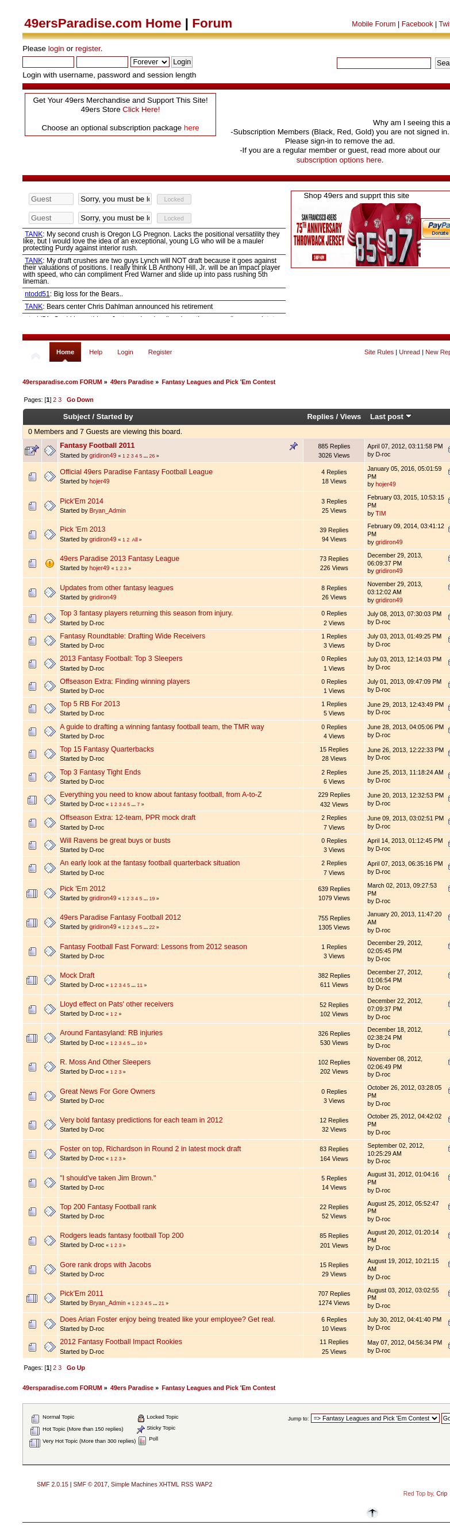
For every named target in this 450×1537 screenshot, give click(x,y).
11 (140, 985)
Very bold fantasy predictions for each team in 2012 (141, 1120)
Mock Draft (77, 975)
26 (152, 456)
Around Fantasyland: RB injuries (111, 1033)
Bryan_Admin (107, 510)
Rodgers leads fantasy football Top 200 (121, 1236)
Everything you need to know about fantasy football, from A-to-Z (160, 795)
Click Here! (141, 109)
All (135, 540)
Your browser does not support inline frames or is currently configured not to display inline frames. (154, 254)
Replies (320, 416)
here (191, 127)
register (88, 48)
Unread (409, 352)
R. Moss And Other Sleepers (105, 1062)
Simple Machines (134, 1484)
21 (161, 1303)
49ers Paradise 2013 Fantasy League (119, 559)
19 (152, 898)
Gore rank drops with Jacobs (105, 1265)
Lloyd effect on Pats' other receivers (117, 1004)
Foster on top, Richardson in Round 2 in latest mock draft (150, 1149)
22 (152, 927)
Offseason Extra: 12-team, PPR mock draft (127, 818)
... (146, 456)
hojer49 (99, 481)
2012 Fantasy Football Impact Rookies (121, 1342)
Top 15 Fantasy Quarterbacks (107, 749)
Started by (115, 416)
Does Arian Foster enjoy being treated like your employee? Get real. (167, 1319)
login (56, 48)
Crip (441, 1493)
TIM (380, 513)
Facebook (417, 24)
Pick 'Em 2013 (82, 529)
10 (140, 1043)
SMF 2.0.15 (52, 1484)
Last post (391, 416)
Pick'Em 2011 (81, 1294)
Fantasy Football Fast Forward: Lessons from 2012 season (153, 947)
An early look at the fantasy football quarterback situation (150, 863)
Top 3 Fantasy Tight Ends (100, 772)
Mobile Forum (373, 24)
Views (350, 416)
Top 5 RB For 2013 (90, 704)
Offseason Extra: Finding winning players (125, 681)
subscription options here (339, 160)
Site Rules (379, 352)
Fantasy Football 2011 (97, 446)
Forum (212, 23)
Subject (76, 416)
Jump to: (298, 1418)
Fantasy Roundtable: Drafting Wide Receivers (132, 636)
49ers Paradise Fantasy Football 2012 (120, 917)
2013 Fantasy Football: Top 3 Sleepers (121, 659)
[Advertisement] (296, 108)
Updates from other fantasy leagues (117, 588)
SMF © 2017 (91, 1484)
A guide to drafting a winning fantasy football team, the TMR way (162, 727)
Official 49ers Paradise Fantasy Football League (136, 472)
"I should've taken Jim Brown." (108, 1178)
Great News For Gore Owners (107, 1091)
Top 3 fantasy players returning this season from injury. (146, 613)
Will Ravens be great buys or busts (115, 841)
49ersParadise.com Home (102, 23)
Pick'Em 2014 (81, 501)
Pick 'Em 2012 (82, 889)
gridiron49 (102, 455)
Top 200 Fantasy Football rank (108, 1207)
